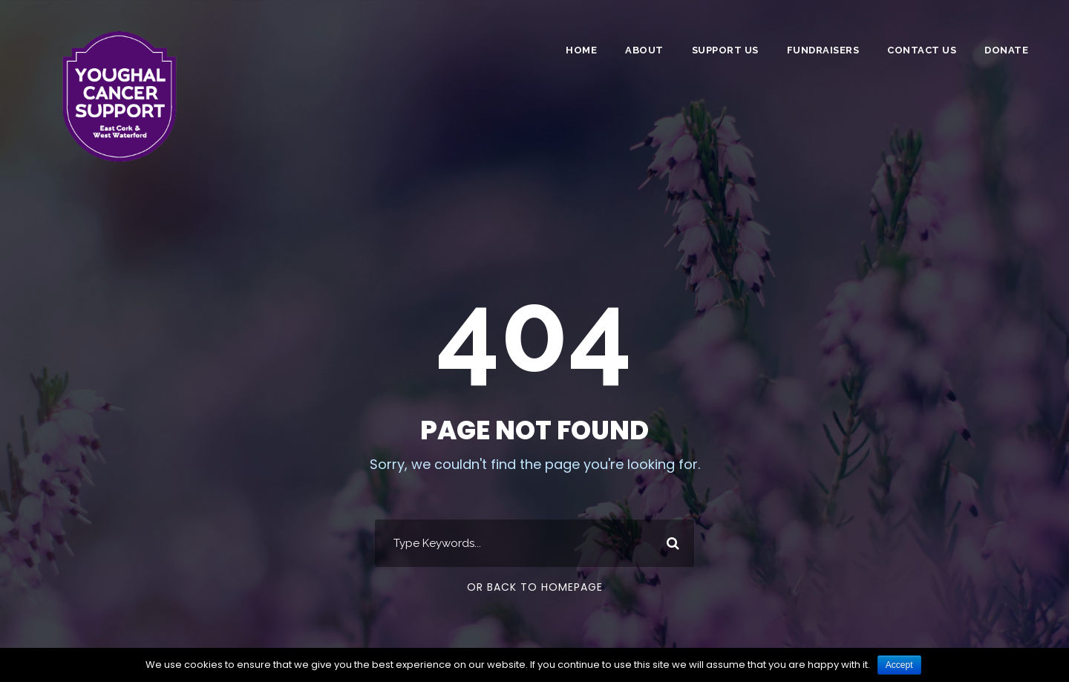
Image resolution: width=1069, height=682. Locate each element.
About (644, 50)
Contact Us (921, 50)
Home (581, 50)
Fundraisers (823, 50)
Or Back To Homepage (535, 587)
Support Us (725, 50)
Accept (899, 665)
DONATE (1006, 50)
